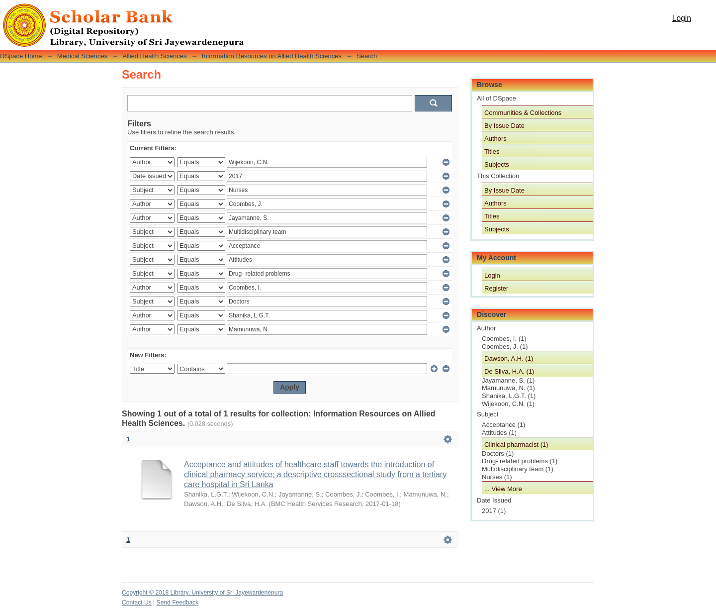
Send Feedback (178, 602)
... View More (503, 489)
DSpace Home (21, 56)
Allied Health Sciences (154, 56)
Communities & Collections (522, 112)
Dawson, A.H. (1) (508, 358)
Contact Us (137, 602)
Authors (495, 138)
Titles (492, 151)
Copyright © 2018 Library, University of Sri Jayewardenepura (202, 592)
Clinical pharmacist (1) (516, 444)
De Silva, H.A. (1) (509, 371)
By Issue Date (504, 125)
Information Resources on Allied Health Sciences (272, 56)
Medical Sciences (82, 56)
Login (681, 18)
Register (496, 288)
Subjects (496, 164)
